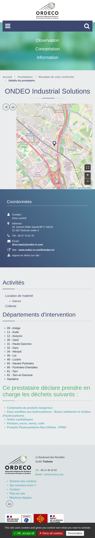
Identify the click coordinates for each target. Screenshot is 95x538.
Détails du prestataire (22, 80)
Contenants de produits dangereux (30, 407)
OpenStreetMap (85, 188)
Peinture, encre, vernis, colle (25, 423)
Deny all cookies (50, 533)
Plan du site (17, 493)
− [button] (88, 181)
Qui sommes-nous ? (23, 485)
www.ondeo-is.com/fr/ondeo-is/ (36, 250)
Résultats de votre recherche (56, 76)
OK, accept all (24, 533)
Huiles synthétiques (20, 419)
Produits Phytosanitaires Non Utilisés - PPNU (36, 427)
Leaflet (71, 188)
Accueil (7, 76)
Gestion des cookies (23, 481)
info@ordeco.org (53, 474)
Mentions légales (21, 497)
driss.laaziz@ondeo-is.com (27, 244)
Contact (15, 489)
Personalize (75, 533)
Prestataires (25, 76)
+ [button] (88, 175)
